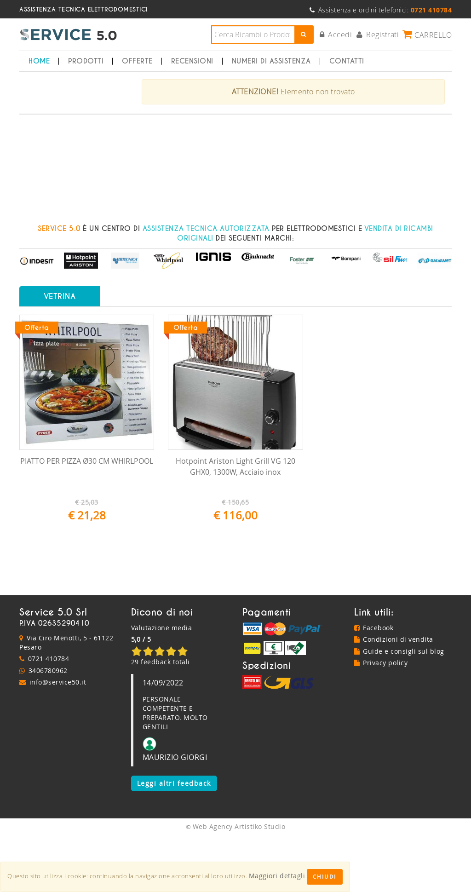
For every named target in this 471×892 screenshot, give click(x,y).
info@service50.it (57, 738)
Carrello (427, 34)
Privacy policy (381, 719)
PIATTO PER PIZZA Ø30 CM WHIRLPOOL (86, 517)
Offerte (137, 61)
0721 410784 (48, 715)
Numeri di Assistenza (271, 61)
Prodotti (85, 61)
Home (39, 61)
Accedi (336, 34)
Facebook (374, 683)
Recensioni (192, 61)
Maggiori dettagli (277, 875)
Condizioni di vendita (393, 695)
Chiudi (325, 876)
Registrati (377, 34)
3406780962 (48, 726)
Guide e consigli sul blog (399, 707)
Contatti (346, 61)
